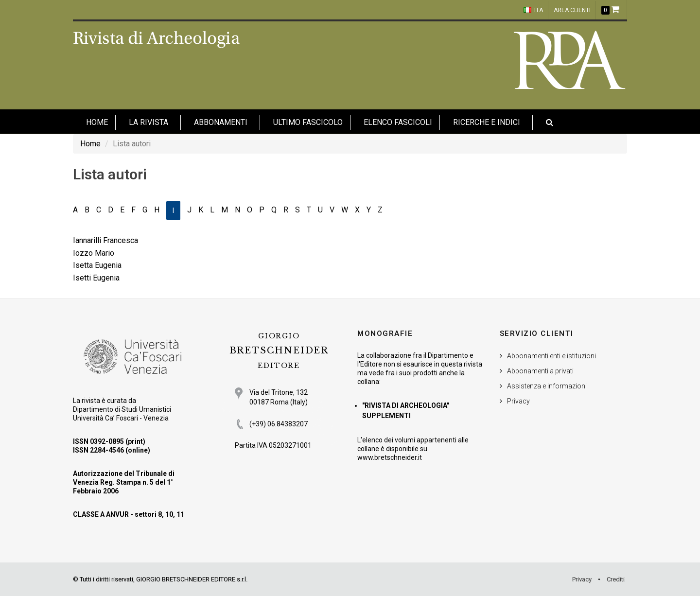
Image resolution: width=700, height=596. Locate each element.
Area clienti (572, 10)
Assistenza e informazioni (547, 386)
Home (90, 143)
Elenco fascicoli (398, 122)
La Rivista (148, 122)
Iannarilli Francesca (105, 240)
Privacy (518, 401)
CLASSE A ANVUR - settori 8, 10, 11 (128, 514)
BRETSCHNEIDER (279, 351)
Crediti (616, 579)
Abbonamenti (220, 122)
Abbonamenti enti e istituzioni (551, 356)
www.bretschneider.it (389, 457)
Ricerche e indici (486, 122)
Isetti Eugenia (96, 277)
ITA (533, 10)
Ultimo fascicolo (308, 122)
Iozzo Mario (93, 253)
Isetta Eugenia (97, 265)
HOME (97, 122)
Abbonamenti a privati (540, 371)
